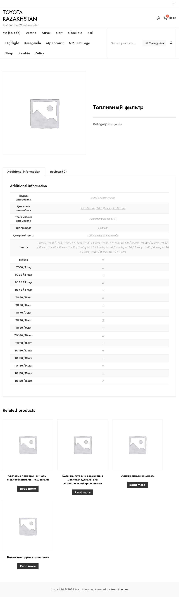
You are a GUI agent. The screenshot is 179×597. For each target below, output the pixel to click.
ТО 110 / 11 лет (91, 243)
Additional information (23, 172)
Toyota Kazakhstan (20, 15)
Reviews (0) (58, 172)
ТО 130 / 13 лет (130, 243)
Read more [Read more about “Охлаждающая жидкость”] (137, 485)
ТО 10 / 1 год (54, 243)
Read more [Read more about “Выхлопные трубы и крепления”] (28, 566)
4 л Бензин (119, 208)
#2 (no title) (12, 33)
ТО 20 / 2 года (77, 247)
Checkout (75, 33)
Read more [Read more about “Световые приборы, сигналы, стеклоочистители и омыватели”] (28, 489)
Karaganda (32, 43)
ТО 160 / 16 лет (57, 247)
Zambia (24, 53)
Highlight (12, 43)
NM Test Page (79, 43)
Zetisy (39, 53)
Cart (59, 33)
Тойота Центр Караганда (102, 235)
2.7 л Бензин (88, 208)
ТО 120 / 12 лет (110, 243)
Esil (90, 33)
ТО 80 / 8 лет (98, 252)
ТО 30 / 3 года (95, 247)
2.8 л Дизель (103, 208)
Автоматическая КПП (103, 219)
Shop (9, 53)
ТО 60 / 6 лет (151, 247)
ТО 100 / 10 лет (72, 243)
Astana (31, 33)
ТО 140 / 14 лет (149, 243)
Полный (103, 228)
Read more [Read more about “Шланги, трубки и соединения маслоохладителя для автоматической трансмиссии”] (82, 492)
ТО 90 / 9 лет (117, 252)
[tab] (24, 171)
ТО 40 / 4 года (114, 247)
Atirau (46, 33)
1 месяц (41, 243)
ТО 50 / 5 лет (133, 247)
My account (55, 43)
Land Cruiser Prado (103, 197)
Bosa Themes (119, 589)
